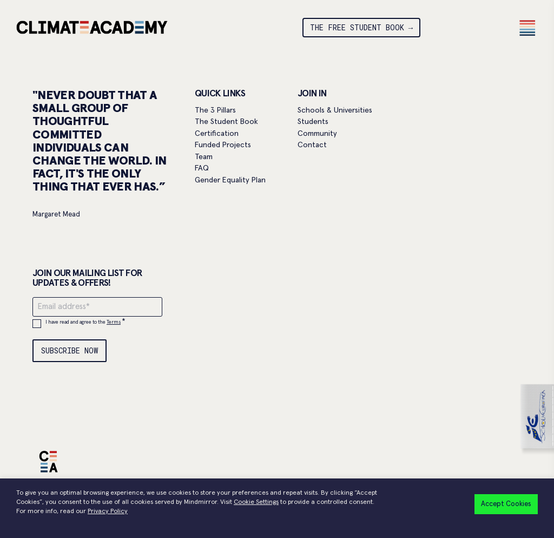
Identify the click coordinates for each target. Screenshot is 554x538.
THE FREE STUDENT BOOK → (361, 27)
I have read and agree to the (85, 322)
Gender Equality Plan (230, 180)
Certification (217, 133)
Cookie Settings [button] (256, 502)
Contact (312, 145)
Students (313, 122)
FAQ (202, 168)
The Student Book (226, 122)
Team (204, 157)
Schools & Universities (335, 110)
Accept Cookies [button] (506, 504)
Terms (114, 322)
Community (317, 133)
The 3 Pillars (215, 110)
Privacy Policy (108, 511)
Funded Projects (223, 145)
